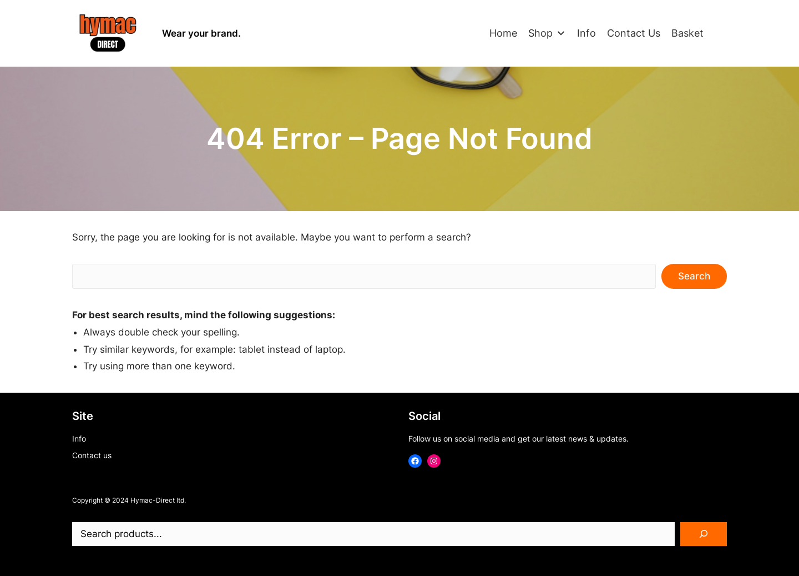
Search (694, 276)
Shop (547, 33)
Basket (687, 33)
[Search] (703, 534)
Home (503, 33)
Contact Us (633, 33)
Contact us (92, 455)
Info (586, 33)
